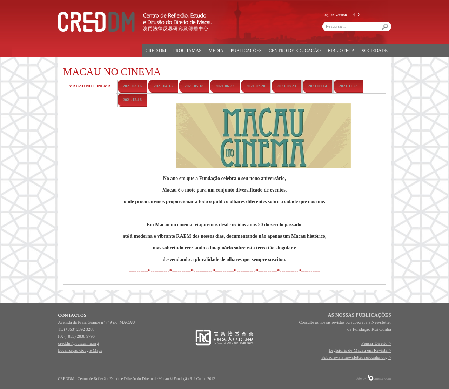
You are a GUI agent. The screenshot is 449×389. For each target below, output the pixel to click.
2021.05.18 (194, 85)
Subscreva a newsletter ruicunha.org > (356, 357)
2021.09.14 (317, 85)
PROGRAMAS (187, 50)
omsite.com (379, 378)
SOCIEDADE (375, 50)
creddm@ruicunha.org (78, 343)
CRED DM (156, 50)
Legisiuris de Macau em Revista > (360, 350)
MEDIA (216, 50)
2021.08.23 (286, 85)
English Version (334, 15)
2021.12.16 (132, 99)
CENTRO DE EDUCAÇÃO (295, 50)
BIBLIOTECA (341, 50)
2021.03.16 (132, 85)
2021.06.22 (224, 85)
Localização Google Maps (80, 350)
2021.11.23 (348, 85)
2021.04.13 (163, 85)
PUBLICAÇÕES (246, 50)
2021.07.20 (255, 85)
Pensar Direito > (376, 343)
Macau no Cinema (90, 85)
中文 (357, 15)
